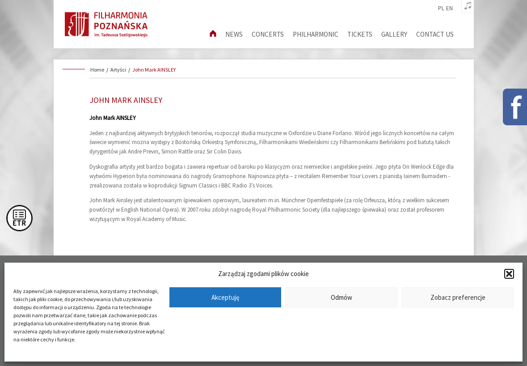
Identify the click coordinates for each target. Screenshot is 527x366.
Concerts (268, 34)
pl (441, 8)
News (234, 34)
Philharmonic (315, 34)
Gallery (394, 34)
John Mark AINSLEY (154, 69)
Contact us (435, 34)
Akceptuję (225, 297)
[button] (509, 273)
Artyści (118, 69)
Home (97, 69)
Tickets (359, 34)
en (449, 8)
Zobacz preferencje (457, 297)
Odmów (341, 297)
